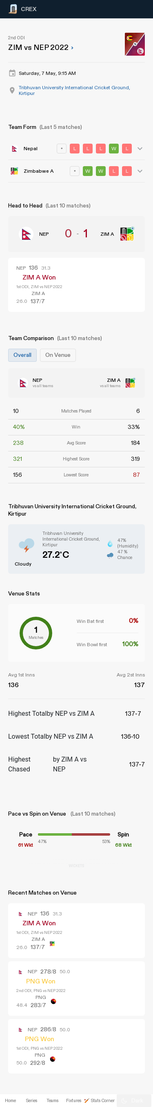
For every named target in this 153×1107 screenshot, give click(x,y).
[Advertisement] (122, 511)
